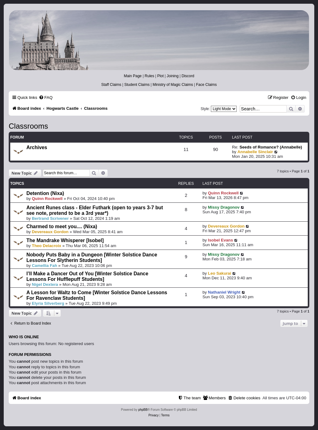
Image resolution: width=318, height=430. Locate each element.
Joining (173, 76)
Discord (188, 76)
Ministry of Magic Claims (172, 84)
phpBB (143, 409)
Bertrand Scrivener (50, 218)
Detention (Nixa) (45, 193)
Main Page (133, 76)
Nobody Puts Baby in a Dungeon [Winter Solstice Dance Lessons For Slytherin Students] (91, 257)
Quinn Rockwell (47, 198)
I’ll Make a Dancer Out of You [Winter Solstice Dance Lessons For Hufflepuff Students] (87, 276)
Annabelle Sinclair (255, 151)
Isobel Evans (220, 240)
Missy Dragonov (224, 207)
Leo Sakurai (219, 273)
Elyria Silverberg (48, 303)
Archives (36, 147)
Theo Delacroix (46, 245)
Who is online (24, 337)
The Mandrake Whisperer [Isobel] (65, 240)
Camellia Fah (44, 265)
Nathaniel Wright (224, 292)
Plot (160, 76)
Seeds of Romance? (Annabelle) (270, 147)
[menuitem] (45, 97)
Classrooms (28, 126)
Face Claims (206, 84)
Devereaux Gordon (50, 231)
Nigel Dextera (45, 284)
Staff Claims (111, 84)
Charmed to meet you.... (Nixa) (61, 226)
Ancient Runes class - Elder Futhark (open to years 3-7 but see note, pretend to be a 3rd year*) (94, 210)
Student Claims (136, 84)
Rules (149, 76)
